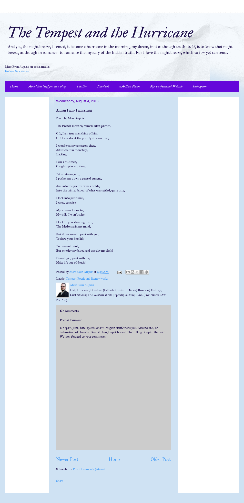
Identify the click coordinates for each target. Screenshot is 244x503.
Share (59, 481)
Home (14, 86)
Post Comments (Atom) (89, 469)
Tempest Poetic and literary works (87, 279)
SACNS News (129, 86)
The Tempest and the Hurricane (100, 32)
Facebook (103, 86)
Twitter (81, 86)
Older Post (161, 459)
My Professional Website (166, 86)
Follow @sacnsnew (17, 71)
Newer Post (67, 459)
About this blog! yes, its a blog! (47, 86)
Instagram (200, 86)
